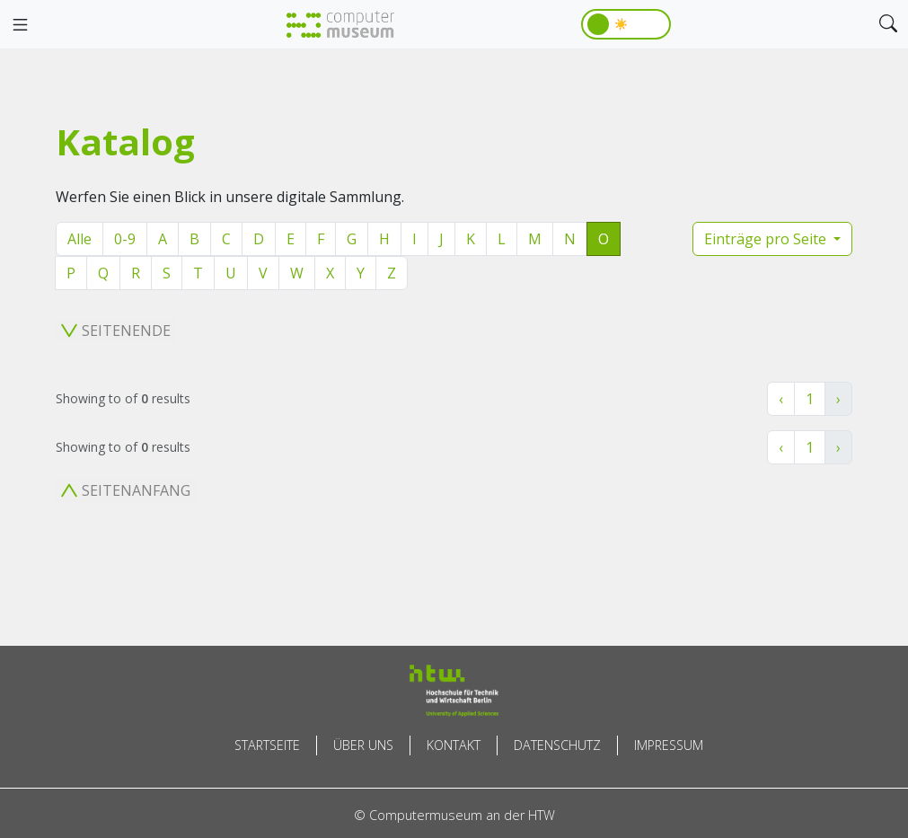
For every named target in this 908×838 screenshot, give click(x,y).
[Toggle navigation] (20, 25)
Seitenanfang (125, 490)
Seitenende (116, 330)
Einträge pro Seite (767, 239)
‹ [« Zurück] (781, 399)
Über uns (363, 745)
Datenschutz (557, 745)
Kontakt (453, 745)
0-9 (125, 239)
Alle (79, 239)
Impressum (668, 745)
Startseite (267, 745)
